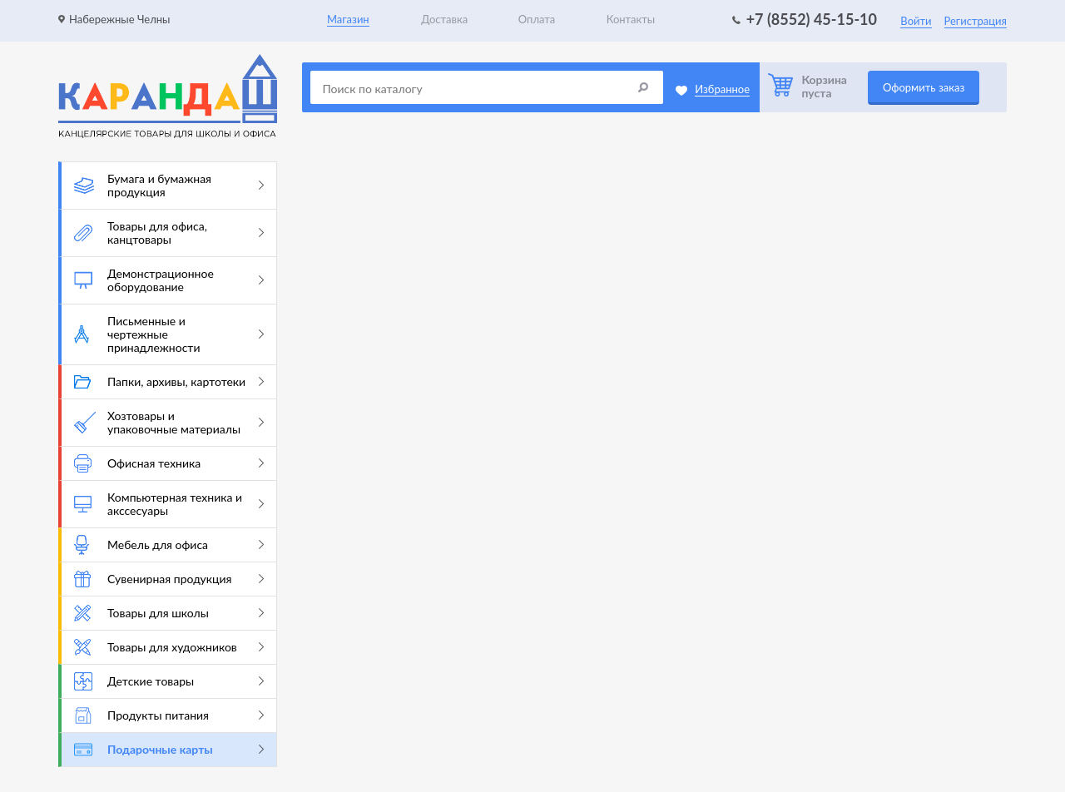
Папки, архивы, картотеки (169, 381)
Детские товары (169, 681)
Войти (915, 20)
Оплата (536, 19)
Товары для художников (169, 647)
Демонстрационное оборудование (169, 280)
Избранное (722, 89)
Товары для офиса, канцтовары (169, 232)
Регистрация (975, 20)
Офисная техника (169, 463)
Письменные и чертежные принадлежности (169, 334)
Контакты (631, 19)
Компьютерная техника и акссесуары (169, 503)
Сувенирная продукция (169, 579)
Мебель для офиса (169, 545)
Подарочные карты (169, 749)
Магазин (348, 19)
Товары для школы (169, 613)
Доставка (444, 19)
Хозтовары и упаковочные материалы (169, 422)
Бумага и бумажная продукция (169, 185)
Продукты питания (169, 715)
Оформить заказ (923, 87)
